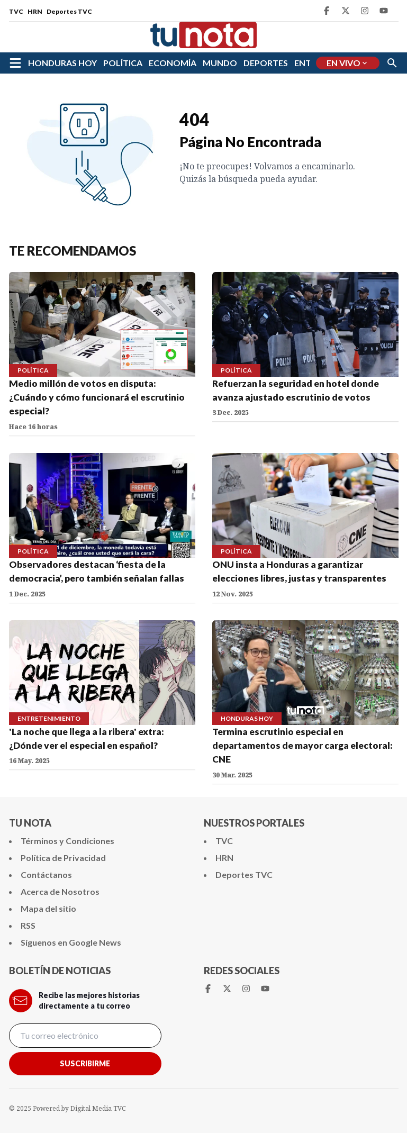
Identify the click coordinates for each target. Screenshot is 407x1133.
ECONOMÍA (172, 63)
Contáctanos (46, 874)
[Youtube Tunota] (383, 10)
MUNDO (220, 63)
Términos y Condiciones (67, 841)
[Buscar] (392, 63)
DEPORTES (265, 63)
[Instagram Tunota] (364, 10)
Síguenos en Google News (71, 942)
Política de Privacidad (63, 858)
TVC (16, 11)
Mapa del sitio (48, 908)
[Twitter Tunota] (345, 10)
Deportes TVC (69, 11)
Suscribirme (85, 1063)
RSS (28, 925)
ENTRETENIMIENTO (48, 718)
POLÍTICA (122, 63)
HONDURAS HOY (62, 63)
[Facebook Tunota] (326, 10)
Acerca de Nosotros (60, 891)
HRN (35, 11)
